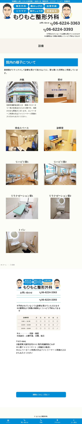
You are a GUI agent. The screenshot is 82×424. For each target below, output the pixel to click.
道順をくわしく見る (40, 394)
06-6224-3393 (59, 29)
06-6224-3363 (66, 23)
